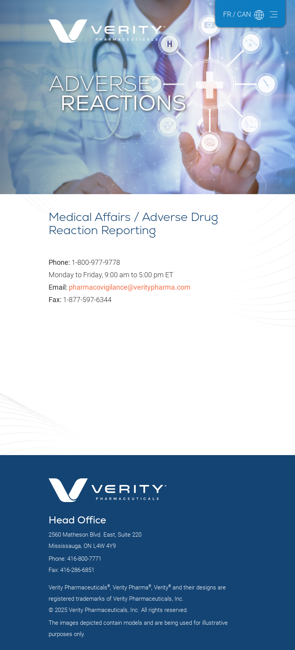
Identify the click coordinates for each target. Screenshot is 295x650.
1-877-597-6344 (80, 299)
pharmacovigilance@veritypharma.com (129, 287)
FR (227, 14)
